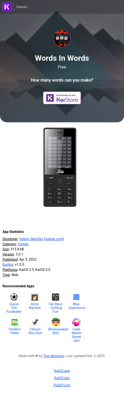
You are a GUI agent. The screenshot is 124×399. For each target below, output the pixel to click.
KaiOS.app (62, 371)
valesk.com (54, 239)
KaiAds (8, 264)
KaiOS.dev (62, 378)
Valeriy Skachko (31, 239)
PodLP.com (62, 385)
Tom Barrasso (53, 356)
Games (21, 7)
